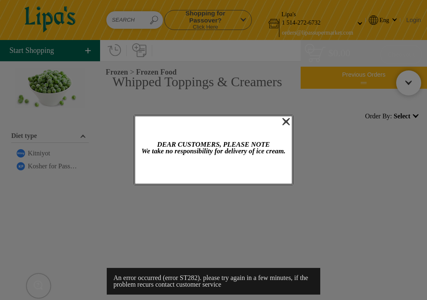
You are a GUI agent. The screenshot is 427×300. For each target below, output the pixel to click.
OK (213, 170)
